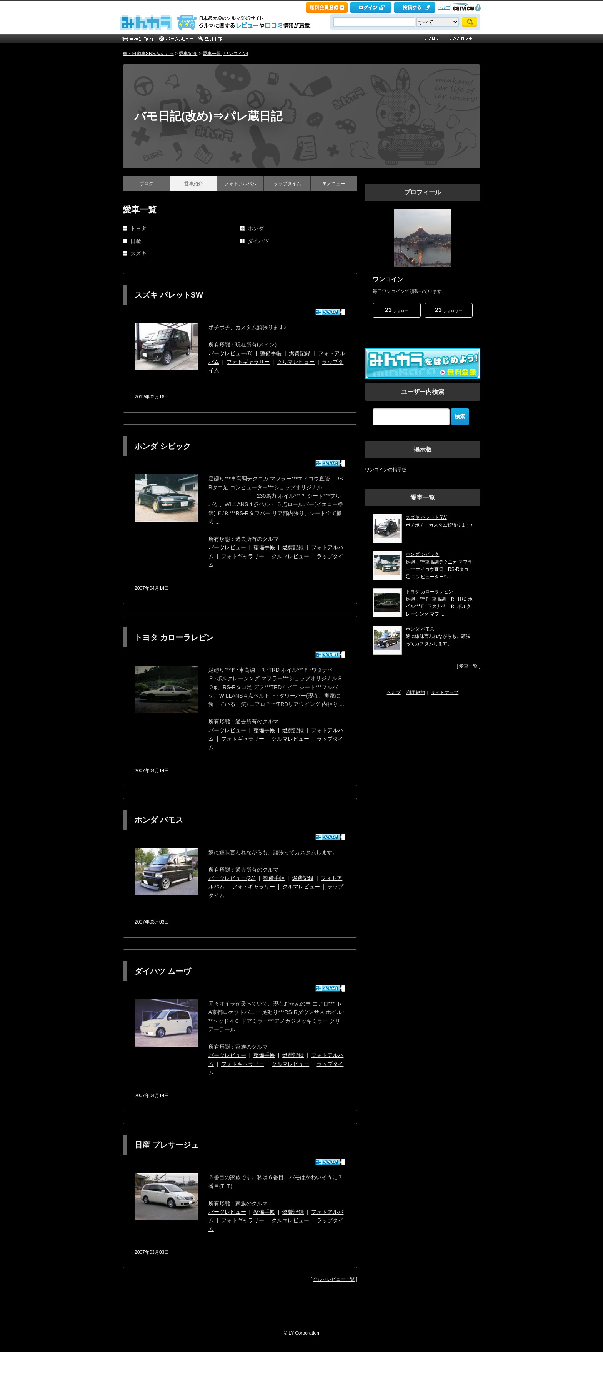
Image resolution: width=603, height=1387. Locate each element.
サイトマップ (444, 692)
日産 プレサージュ (166, 1145)
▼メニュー (333, 183)
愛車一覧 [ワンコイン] (225, 53)
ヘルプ (444, 7)
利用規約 (415, 692)
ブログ (146, 183)
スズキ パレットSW (169, 295)
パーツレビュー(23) (232, 878)
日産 (135, 241)
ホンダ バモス (159, 820)
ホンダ (256, 228)
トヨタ (138, 228)
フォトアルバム (240, 183)
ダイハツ (258, 241)
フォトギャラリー (248, 362)
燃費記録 (299, 353)
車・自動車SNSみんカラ (148, 53)
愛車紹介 (188, 53)
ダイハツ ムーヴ (163, 971)
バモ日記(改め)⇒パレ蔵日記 (214, 116)
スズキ (138, 253)
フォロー (396, 310)
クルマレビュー (296, 362)
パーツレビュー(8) (230, 353)
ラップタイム (287, 183)
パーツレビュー (227, 547)
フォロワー (448, 310)
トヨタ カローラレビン (174, 637)
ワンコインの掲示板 (385, 469)
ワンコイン (388, 279)
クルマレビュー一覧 (334, 1279)
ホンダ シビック (163, 446)
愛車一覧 (468, 666)
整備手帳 (271, 353)
